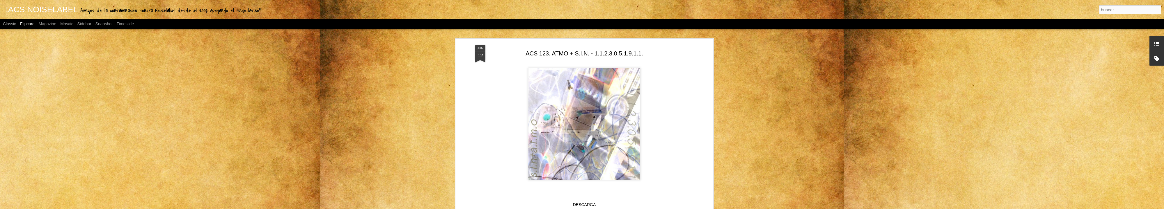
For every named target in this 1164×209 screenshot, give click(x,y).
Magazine (47, 23)
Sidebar (84, 23)
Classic (9, 23)
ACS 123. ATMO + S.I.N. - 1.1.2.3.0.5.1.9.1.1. (584, 52)
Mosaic (66, 23)
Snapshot (104, 23)
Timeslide (125, 23)
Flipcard (27, 23)
